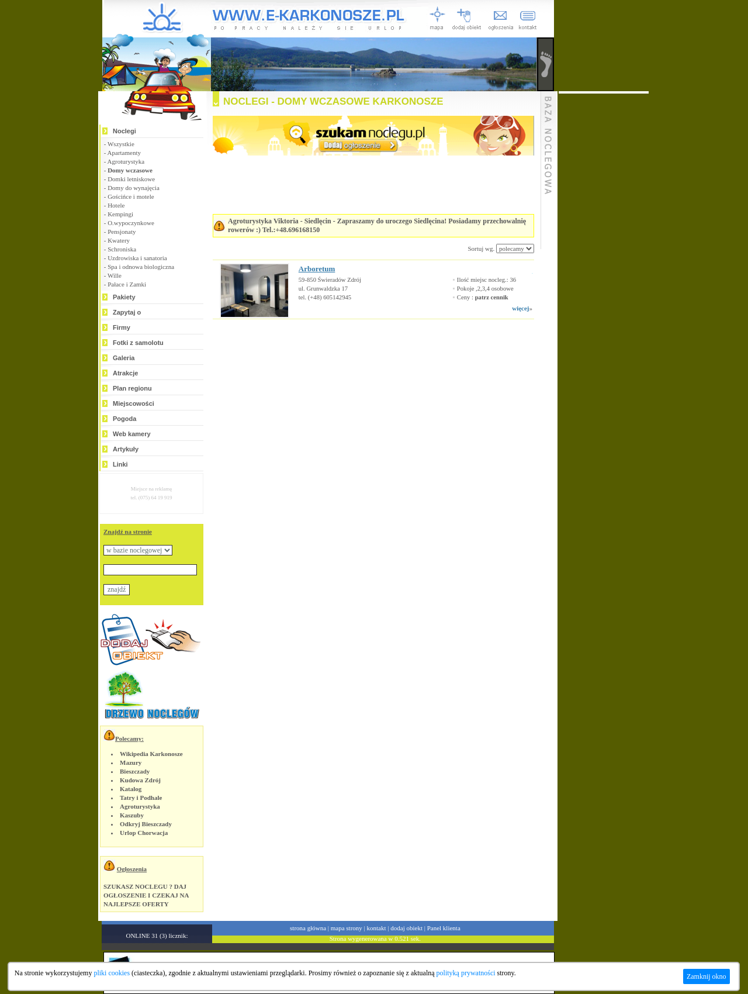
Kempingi (120, 214)
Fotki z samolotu (138, 342)
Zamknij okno (706, 976)
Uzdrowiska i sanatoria (137, 257)
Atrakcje (125, 373)
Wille (115, 275)
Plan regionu (132, 388)
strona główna (308, 927)
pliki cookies (112, 973)
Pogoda (124, 418)
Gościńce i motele (131, 196)
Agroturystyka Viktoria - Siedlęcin (279, 221)
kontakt (376, 927)
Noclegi (124, 130)
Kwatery (119, 240)
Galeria (123, 357)
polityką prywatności (466, 973)
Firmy (121, 327)
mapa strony (346, 927)
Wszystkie (121, 143)
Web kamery (132, 433)
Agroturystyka (126, 161)
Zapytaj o (127, 312)
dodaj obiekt (406, 927)
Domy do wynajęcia (134, 187)
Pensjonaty (122, 231)
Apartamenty (124, 152)
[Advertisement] (359, 354)
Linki (120, 464)
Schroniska (122, 249)
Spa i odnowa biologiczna (141, 266)
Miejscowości (133, 403)
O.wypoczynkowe (131, 222)
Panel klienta (443, 927)
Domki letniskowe (131, 178)
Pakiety (124, 297)
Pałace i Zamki (127, 284)
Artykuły (125, 449)
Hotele (116, 205)
